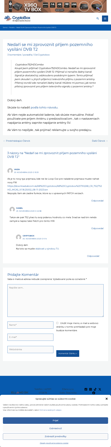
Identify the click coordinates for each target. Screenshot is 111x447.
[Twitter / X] (99, 389)
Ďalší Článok (100, 141)
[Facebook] (85, 389)
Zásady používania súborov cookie (54, 443)
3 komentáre (14, 54)
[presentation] (29, 363)
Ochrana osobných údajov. (50, 410)
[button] (106, 398)
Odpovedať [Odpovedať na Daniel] (97, 228)
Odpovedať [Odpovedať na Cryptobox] (93, 256)
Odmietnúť (55, 428)
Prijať (55, 420)
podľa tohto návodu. (44, 107)
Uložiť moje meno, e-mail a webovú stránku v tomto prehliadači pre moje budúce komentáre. (77, 327)
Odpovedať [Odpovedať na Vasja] (97, 200)
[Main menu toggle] (105, 19)
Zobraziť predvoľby (55, 436)
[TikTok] (95, 389)
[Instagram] (90, 389)
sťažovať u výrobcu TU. (47, 248)
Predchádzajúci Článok (16, 141)
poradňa (27, 54)
